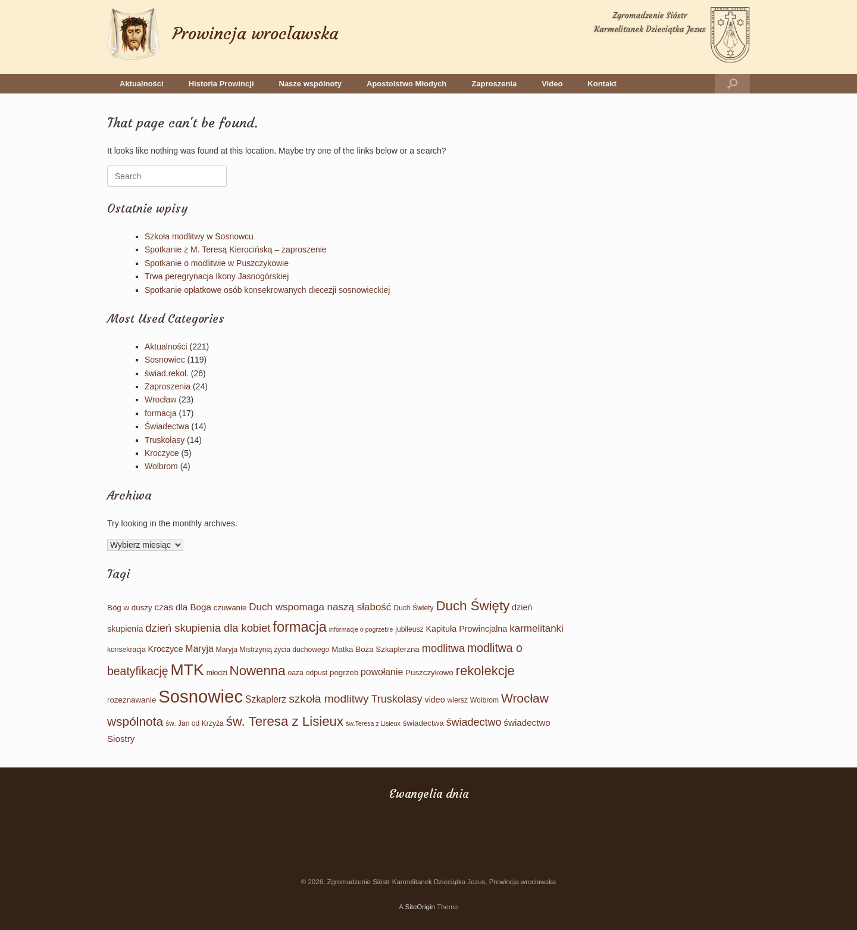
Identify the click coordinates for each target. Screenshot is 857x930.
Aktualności (142, 83)
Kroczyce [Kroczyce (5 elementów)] (165, 649)
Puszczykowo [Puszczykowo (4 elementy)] (429, 672)
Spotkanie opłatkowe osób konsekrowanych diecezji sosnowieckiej (267, 290)
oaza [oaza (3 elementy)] (295, 673)
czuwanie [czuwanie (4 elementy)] (230, 607)
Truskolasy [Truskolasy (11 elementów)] (396, 699)
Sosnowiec (165, 359)
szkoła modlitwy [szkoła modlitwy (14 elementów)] (328, 698)
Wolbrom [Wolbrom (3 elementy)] (484, 700)
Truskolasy (164, 440)
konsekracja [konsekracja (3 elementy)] (126, 649)
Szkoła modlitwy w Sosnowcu (199, 236)
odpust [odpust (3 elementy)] (316, 673)
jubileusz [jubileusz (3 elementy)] (409, 629)
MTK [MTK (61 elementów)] (187, 670)
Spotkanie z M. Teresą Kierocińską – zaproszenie (236, 249)
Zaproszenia (494, 83)
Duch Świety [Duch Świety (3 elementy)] (413, 608)
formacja (161, 413)
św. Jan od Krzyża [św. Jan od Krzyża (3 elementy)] (194, 723)
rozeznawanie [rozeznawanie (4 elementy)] (131, 699)
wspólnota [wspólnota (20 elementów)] (135, 721)
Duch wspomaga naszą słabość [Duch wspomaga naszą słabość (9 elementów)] (320, 607)
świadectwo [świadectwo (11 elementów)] (474, 722)
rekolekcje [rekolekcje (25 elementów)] (485, 670)
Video (552, 83)
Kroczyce (162, 453)
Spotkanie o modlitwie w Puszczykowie (217, 263)
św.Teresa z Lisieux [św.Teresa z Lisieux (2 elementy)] (373, 723)
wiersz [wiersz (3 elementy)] (458, 700)
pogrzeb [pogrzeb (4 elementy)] (344, 672)
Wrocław (160, 399)
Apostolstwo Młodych (406, 83)
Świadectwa (167, 426)
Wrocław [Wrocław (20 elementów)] (525, 698)
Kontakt (601, 83)
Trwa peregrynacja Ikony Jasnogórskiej (217, 276)
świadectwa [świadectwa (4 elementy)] (423, 723)
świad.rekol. (167, 373)
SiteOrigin (420, 906)
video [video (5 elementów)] (435, 699)
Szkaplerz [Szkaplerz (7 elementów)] (265, 699)
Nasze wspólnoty (310, 83)
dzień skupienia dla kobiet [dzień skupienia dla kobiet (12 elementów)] (207, 628)
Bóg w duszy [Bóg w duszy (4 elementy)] (129, 607)
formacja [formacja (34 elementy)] (299, 627)
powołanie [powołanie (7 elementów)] (382, 672)
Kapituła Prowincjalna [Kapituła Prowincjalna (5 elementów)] (466, 628)
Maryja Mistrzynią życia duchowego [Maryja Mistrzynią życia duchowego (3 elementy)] (273, 649)
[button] (732, 83)
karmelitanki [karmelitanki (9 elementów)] (536, 628)
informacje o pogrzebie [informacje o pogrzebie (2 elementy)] (361, 629)
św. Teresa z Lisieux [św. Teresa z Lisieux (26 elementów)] (284, 721)
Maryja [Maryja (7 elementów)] (199, 649)
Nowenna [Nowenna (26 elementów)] (258, 670)
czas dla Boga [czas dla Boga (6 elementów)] (183, 607)
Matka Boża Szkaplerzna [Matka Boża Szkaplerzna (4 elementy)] (375, 649)
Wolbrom (161, 466)
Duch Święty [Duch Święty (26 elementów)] (473, 605)
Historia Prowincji (221, 83)
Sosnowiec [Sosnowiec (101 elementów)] (200, 696)
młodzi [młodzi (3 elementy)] (217, 673)
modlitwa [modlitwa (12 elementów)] (443, 648)
